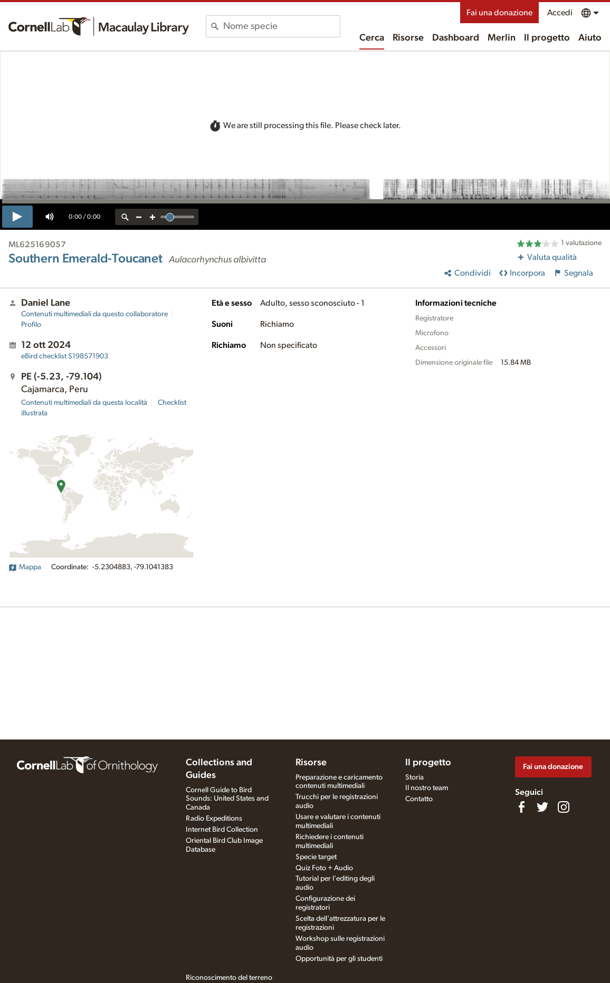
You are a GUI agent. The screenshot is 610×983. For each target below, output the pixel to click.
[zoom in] (152, 217)
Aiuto (590, 38)
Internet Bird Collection (222, 829)
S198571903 (64, 356)
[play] (17, 217)
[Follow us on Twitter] (542, 807)
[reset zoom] (125, 217)
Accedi (560, 12)
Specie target (316, 857)
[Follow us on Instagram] (563, 807)
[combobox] (281, 26)
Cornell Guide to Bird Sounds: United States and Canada (227, 799)
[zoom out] (139, 217)
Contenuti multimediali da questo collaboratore (94, 314)
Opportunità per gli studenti (339, 958)
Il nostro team (426, 788)
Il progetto (547, 38)
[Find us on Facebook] (521, 807)
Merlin (502, 38)
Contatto (419, 799)
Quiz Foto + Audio (324, 868)
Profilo (31, 324)
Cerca (371, 38)
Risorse (408, 38)
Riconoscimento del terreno (229, 977)
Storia (414, 777)
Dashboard (455, 38)
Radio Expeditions (214, 818)
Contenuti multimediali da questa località (84, 402)
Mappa (24, 567)
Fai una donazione (499, 12)
